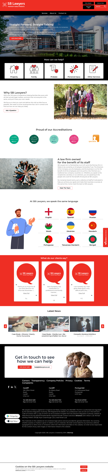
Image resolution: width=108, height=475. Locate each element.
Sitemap (70, 447)
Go (104, 6)
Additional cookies (20, 470)
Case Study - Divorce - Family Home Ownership (23, 318)
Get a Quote (88, 3)
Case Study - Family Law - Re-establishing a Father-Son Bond (54, 318)
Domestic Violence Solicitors (85, 317)
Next (102, 326)
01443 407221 (81, 400)
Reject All (84, 470)
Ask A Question (11, 110)
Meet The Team (65, 188)
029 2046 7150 (56, 400)
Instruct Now (100, 3)
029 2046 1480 (88, 7)
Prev (5, 326)
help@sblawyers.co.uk (33, 38)
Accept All (84, 466)
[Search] (100, 6)
